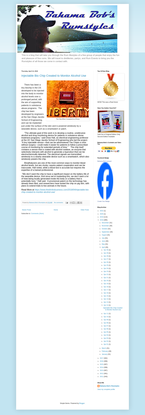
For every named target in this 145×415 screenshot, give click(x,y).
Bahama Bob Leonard (104, 161)
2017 (102, 358)
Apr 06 (106, 329)
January (105, 354)
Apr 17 (106, 290)
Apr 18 (106, 287)
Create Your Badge (103, 201)
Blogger (82, 403)
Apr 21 (106, 278)
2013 (102, 370)
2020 (102, 214)
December (105, 223)
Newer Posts (26, 210)
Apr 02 (106, 341)
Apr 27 (106, 259)
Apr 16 (106, 293)
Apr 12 (106, 305)
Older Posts (85, 210)
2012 (102, 373)
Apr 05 (106, 332)
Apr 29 (106, 253)
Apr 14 (106, 299)
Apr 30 (106, 250)
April (103, 247)
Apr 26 (106, 262)
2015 (102, 364)
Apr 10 (106, 317)
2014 (102, 367)
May (103, 244)
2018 (102, 220)
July (103, 238)
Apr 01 (106, 344)
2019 (102, 217)
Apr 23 (106, 271)
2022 (102, 211)
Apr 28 (106, 256)
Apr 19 (106, 284)
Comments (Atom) (37, 213)
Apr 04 (106, 335)
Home (56, 210)
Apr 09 (106, 320)
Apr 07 (106, 326)
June (104, 241)
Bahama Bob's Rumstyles (109, 386)
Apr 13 (106, 302)
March (104, 348)
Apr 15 (106, 296)
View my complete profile (106, 389)
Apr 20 (106, 281)
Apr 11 (106, 313)
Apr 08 (106, 323)
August (104, 235)
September (106, 232)
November (105, 226)
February (105, 351)
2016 (102, 361)
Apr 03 (106, 338)
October (105, 229)
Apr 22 (106, 274)
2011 (102, 376)
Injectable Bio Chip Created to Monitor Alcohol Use (53, 75)
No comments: (59, 202)
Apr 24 (106, 268)
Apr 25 (106, 265)
